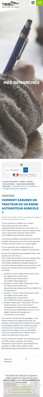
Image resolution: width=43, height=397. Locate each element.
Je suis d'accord (21, 387)
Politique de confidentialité (21, 392)
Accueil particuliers (10, 181)
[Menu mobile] (33, 3)
